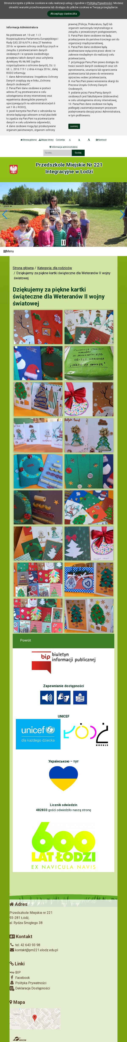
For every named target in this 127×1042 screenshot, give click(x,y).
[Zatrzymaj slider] (63, 242)
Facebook (20, 978)
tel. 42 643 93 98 (25, 945)
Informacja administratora (63, 147)
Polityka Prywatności (28, 983)
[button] (5, 214)
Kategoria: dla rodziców (54, 268)
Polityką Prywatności (99, 3)
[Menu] (63, 251)
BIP (15, 972)
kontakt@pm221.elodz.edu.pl (34, 950)
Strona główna (29, 140)
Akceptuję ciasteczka (63, 13)
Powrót (25, 640)
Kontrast (101, 140)
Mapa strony (46, 140)
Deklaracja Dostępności (30, 988)
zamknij (74, 126)
